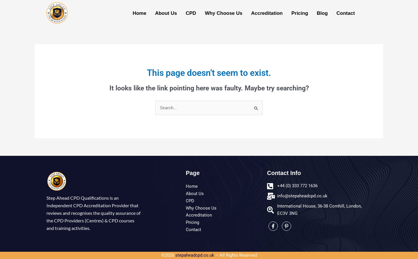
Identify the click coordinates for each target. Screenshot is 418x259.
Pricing (299, 13)
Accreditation (267, 13)
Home (139, 13)
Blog (322, 13)
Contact (345, 13)
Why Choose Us (223, 13)
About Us (166, 13)
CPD (191, 13)
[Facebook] (273, 226)
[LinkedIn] (286, 226)
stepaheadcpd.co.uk (194, 255)
